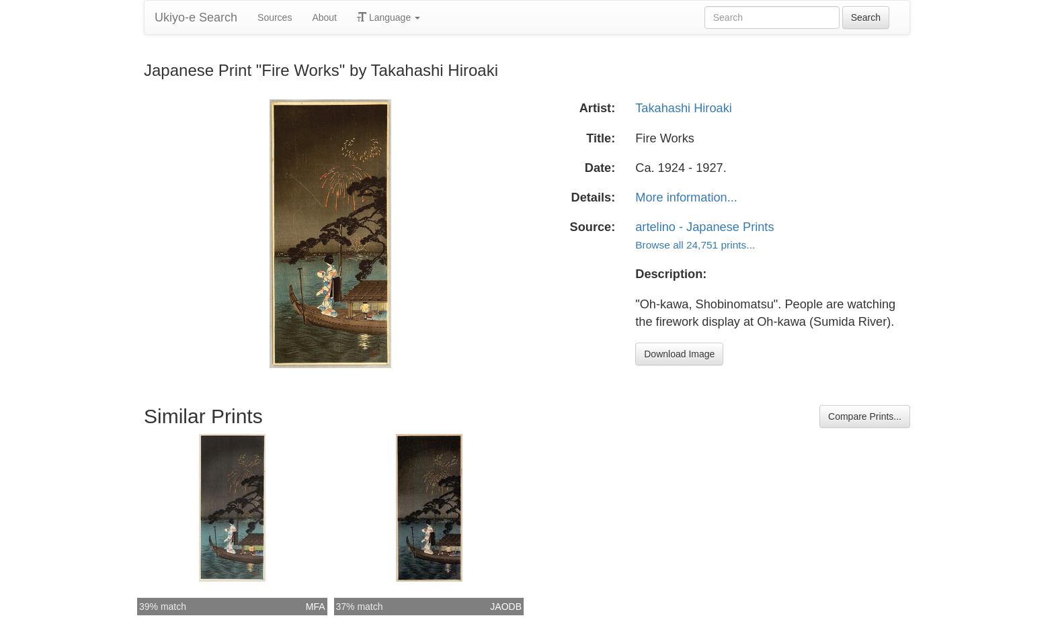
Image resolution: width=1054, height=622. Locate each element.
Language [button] (388, 17)
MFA (315, 606)
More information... (686, 197)
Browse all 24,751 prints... (695, 245)
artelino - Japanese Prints (704, 227)
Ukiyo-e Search (196, 17)
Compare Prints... (864, 416)
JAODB (506, 606)
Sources (274, 17)
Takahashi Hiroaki (683, 108)
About (324, 17)
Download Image (679, 354)
